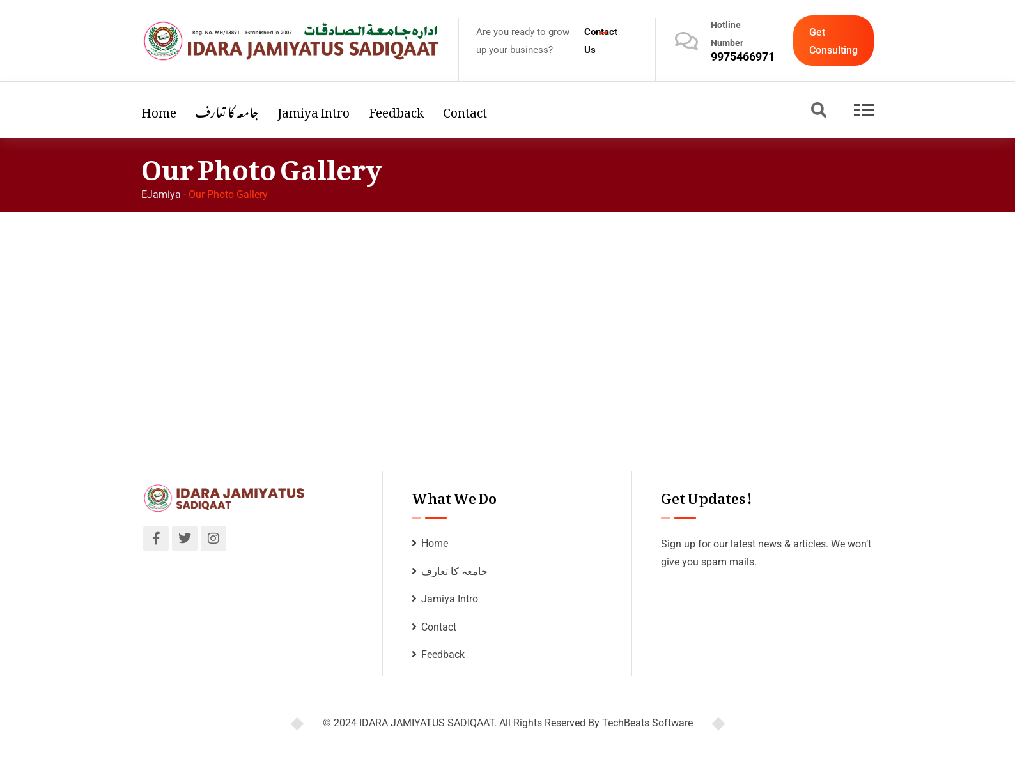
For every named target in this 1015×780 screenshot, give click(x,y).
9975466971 (743, 56)
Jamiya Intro (313, 110)
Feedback (396, 110)
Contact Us (600, 41)
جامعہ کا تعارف (227, 110)
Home (158, 110)
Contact (465, 110)
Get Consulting (833, 41)
